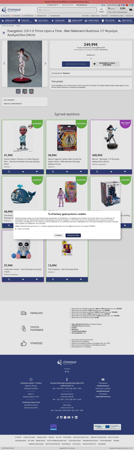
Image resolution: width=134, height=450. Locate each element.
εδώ (70, 226)
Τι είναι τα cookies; (23, 229)
